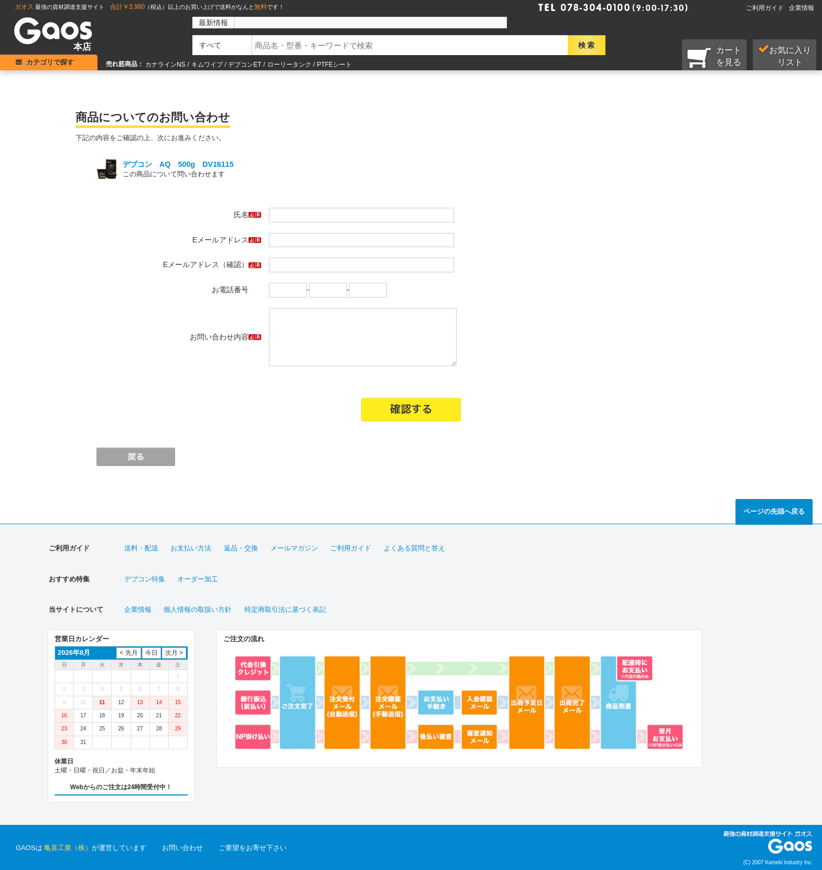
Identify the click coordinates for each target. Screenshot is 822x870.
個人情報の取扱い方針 (198, 609)
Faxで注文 (703, 6)
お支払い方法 (190, 548)
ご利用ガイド (765, 8)
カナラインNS (165, 64)
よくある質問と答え (414, 548)
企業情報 (801, 8)
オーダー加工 (197, 579)
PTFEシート (334, 64)
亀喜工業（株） (68, 848)
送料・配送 (141, 548)
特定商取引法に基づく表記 (285, 609)
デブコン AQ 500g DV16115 (178, 164)
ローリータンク (289, 64)
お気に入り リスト (784, 56)
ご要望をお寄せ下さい (253, 848)
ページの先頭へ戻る (774, 511)
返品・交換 (241, 548)
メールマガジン (294, 548)
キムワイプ (207, 64)
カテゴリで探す (50, 62)
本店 (82, 47)
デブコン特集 (144, 579)
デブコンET (244, 64)
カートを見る (714, 57)
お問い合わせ (182, 848)
